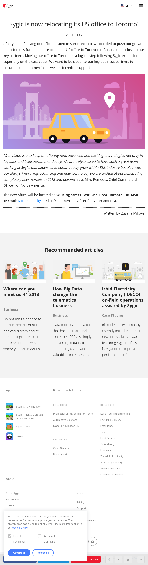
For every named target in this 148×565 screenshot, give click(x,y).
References (12, 499)
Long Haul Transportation (115, 413)
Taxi (102, 431)
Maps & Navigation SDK (67, 425)
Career (10, 505)
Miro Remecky (29, 200)
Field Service (107, 438)
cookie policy (19, 527)
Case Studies (61, 448)
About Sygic (13, 493)
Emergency (106, 425)
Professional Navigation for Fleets (73, 413)
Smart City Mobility (111, 462)
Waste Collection (110, 468)
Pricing (81, 502)
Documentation (61, 454)
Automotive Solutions (65, 419)
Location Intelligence (112, 474)
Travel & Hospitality (111, 456)
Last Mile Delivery (110, 419)
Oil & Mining (107, 444)
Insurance (106, 450)
